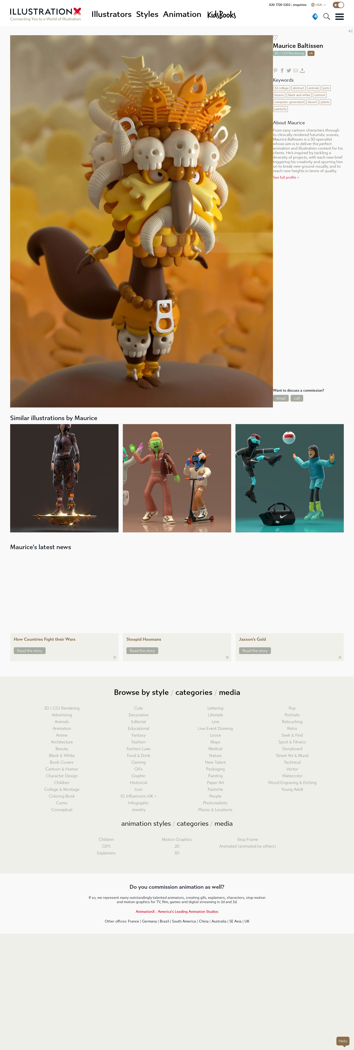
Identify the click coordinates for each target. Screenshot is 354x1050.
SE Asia (235, 921)
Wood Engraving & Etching (292, 782)
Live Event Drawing (215, 728)
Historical (138, 782)
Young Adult (292, 789)
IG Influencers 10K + (139, 796)
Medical (215, 749)
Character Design (62, 776)
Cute (138, 708)
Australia (219, 921)
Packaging (215, 769)
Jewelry (138, 809)
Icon (138, 789)
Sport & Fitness (292, 742)
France (133, 921)
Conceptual (61, 809)
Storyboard (292, 749)
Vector (292, 769)
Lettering (215, 708)
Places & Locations (215, 809)
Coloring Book (62, 796)
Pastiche (215, 789)
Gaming (138, 762)
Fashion (139, 742)
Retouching (292, 721)
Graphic (138, 776)
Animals (62, 721)
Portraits (292, 715)
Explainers (106, 853)
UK (247, 921)
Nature (215, 755)
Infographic (138, 803)
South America (184, 921)
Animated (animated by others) (247, 846)
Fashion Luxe (138, 749)
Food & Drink (138, 755)
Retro (292, 728)
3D (176, 853)
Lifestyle (215, 715)
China (204, 921)
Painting (215, 776)
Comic (62, 803)
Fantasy (139, 735)
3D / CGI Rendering (61, 708)
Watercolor (292, 776)
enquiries (300, 5)
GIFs (138, 769)
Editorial (138, 721)
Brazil (164, 921)
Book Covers (62, 762)
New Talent (215, 762)
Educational (138, 728)
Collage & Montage (61, 789)
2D (177, 846)
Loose (215, 735)
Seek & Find (292, 735)
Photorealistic (215, 803)
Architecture (62, 742)
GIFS (106, 846)
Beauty (62, 749)
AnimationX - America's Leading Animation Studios (177, 911)
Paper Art (215, 782)
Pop (292, 708)
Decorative (139, 715)
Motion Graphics (177, 839)
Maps (215, 742)
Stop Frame (247, 839)
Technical (292, 762)
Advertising (62, 715)
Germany (149, 921)
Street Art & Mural (292, 755)
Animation (62, 728)
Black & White (62, 755)
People (215, 796)
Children (61, 782)
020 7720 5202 (279, 5)
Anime (62, 735)
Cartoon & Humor (61, 769)
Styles (147, 14)
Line (215, 721)
